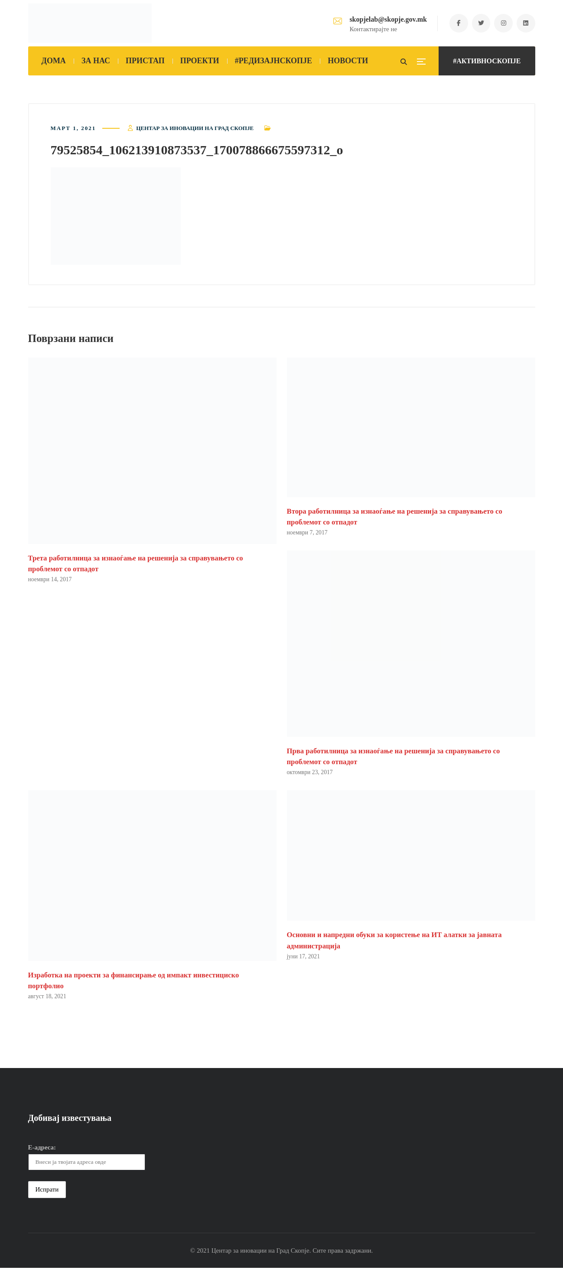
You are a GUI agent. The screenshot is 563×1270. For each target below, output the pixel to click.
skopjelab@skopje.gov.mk (384, 19)
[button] (116, 217)
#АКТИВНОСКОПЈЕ (487, 61)
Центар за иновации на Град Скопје (195, 129)
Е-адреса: (42, 1149)
